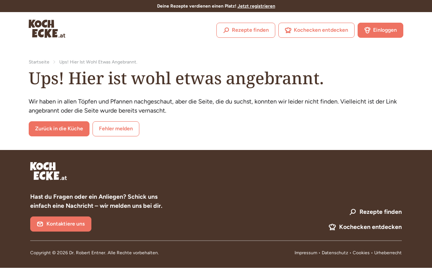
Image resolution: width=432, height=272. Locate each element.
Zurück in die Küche (59, 128)
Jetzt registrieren (256, 6)
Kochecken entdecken (316, 30)
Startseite (39, 62)
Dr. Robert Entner (87, 252)
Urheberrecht (388, 252)
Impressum (306, 252)
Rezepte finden (246, 30)
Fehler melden (116, 128)
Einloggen (380, 30)
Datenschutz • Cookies (346, 252)
